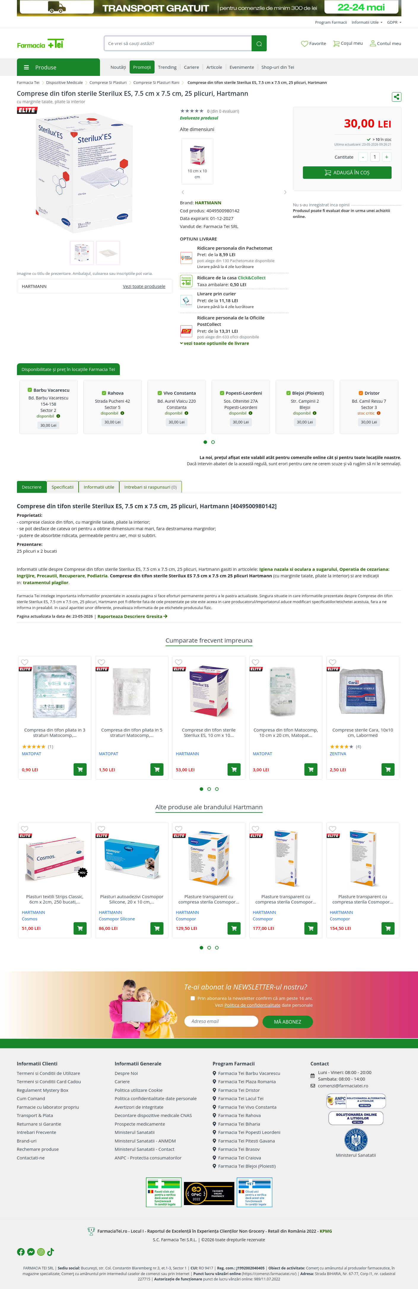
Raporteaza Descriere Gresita (132, 616)
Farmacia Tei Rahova (237, 1115)
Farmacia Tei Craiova (237, 1158)
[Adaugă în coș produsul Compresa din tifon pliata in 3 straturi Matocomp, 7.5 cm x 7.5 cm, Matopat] (80, 769)
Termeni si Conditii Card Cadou (49, 1081)
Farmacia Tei (28, 82)
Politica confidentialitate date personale (156, 1098)
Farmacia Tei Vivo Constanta (245, 1107)
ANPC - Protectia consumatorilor (148, 1158)
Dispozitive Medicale (64, 82)
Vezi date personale (264, 1005)
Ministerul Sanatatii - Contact (144, 1149)
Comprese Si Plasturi (108, 82)
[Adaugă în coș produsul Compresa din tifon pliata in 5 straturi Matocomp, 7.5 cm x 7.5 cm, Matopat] (156, 769)
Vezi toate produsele (144, 286)
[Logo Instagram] (41, 1252)
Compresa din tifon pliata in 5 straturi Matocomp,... (131, 732)
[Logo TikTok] (50, 1252)
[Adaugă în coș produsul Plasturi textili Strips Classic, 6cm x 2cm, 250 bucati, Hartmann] (80, 928)
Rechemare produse (38, 1149)
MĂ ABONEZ (287, 1022)
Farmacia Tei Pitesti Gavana (244, 1141)
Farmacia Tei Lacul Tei (238, 1098)
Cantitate (344, 157)
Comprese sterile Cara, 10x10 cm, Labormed (362, 732)
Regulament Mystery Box (43, 1090)
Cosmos (29, 919)
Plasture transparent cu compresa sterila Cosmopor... (208, 899)
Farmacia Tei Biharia (236, 1124)
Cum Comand (31, 1098)
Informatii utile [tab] (99, 487)
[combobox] (178, 43)
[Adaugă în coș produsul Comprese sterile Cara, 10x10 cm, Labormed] (388, 769)
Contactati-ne (31, 1158)
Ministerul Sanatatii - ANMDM (145, 1141)
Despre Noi (126, 1073)
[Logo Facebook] (21, 1252)
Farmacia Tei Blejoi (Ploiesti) (244, 1166)
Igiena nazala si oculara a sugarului (298, 569)
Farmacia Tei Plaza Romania (244, 1081)
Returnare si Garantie (39, 1124)
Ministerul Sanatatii (135, 1132)
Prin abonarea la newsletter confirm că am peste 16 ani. (255, 998)
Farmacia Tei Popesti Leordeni (247, 1132)
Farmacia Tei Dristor (236, 1090)
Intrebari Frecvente (36, 1132)
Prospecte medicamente (140, 1124)
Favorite (313, 43)
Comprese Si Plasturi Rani (156, 82)
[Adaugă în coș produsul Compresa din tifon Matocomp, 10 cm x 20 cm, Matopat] (310, 769)
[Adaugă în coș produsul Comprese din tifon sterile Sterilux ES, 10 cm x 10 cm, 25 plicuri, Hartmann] (234, 769)
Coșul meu (348, 42)
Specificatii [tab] (63, 487)
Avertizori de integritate (139, 1107)
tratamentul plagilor (45, 582)
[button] (205, 442)
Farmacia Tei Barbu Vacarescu (246, 1073)
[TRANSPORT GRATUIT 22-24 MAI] (209, 8)
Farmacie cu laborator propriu (48, 1107)
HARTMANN (208, 202)
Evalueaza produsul (199, 118)
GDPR (392, 22)
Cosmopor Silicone (117, 919)
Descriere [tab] (32, 487)
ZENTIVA (338, 753)
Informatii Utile (365, 22)
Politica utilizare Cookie (139, 1090)
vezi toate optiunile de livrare (214, 343)
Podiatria (97, 576)
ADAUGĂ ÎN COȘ (347, 172)
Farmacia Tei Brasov (236, 1149)
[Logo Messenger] (31, 1252)
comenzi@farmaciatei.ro (343, 1086)
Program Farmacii (331, 22)
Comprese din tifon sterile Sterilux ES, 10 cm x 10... (209, 732)
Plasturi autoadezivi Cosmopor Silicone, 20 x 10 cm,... (131, 899)
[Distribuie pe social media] (396, 97)
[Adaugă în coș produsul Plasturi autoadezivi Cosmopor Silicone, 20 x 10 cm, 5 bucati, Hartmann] (156, 928)
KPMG (326, 1231)
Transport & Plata (35, 1115)
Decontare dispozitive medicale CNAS (153, 1115)
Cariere (122, 1081)
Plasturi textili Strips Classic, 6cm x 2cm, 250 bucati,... (54, 899)
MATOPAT (31, 753)
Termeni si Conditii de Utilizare (48, 1073)
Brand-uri (26, 1141)
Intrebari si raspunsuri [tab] (150, 487)
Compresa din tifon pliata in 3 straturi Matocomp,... (54, 732)
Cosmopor (186, 919)
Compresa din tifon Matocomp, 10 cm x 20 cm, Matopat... (286, 732)
